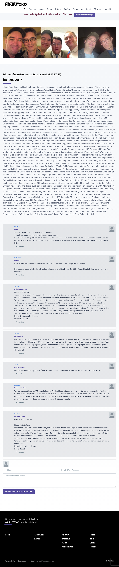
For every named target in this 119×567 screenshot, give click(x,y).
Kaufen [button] (66, 9)
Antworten (20, 246)
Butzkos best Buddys (84, 15)
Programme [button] (78, 9)
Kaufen (37, 539)
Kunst (64, 543)
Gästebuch (66, 539)
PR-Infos (97, 9)
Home (7, 535)
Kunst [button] (88, 9)
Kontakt (65, 535)
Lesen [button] (41, 9)
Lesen (92, 543)
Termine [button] (32, 9)
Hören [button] (58, 9)
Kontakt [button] (107, 9)
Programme (39, 535)
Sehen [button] (49, 9)
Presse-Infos (67, 547)
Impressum (23, 561)
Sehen (92, 539)
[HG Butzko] (15, 3)
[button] (24, 9)
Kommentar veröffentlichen (18, 492)
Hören (92, 535)
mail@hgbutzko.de (46, 561)
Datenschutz (9, 561)
